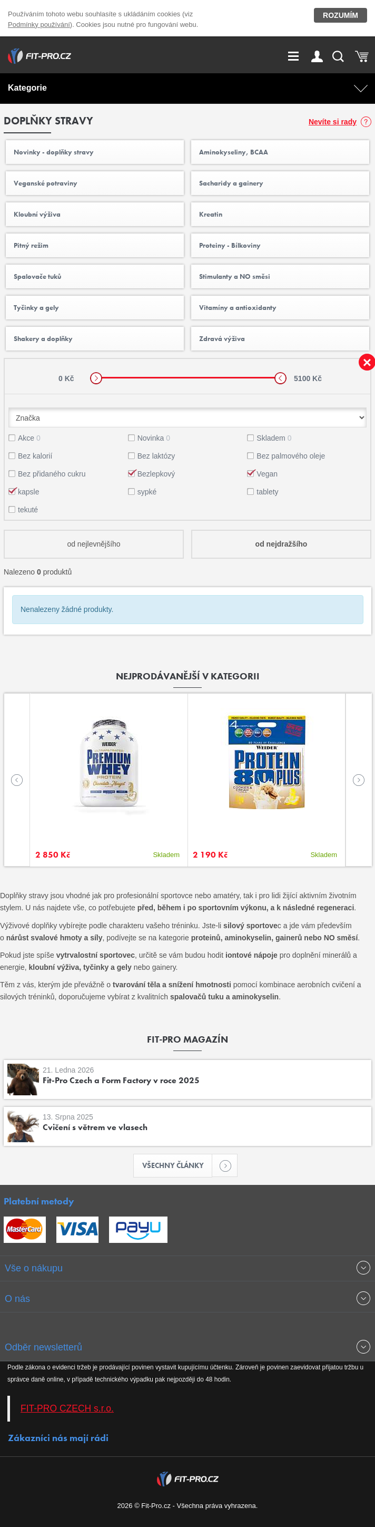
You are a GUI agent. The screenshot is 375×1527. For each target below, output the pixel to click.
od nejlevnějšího (93, 544)
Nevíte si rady (333, 122)
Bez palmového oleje (290, 456)
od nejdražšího (281, 544)
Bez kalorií (35, 456)
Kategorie (27, 87)
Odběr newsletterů (43, 1347)
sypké (147, 492)
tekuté (28, 509)
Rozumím (340, 15)
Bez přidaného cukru (51, 474)
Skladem (273, 438)
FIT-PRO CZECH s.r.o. (67, 1408)
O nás (17, 1298)
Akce (29, 438)
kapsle (28, 492)
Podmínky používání (39, 24)
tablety (267, 492)
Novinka (153, 438)
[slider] (96, 378)
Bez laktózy (156, 456)
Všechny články (177, 1165)
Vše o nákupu (34, 1268)
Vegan (267, 474)
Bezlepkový (156, 474)
